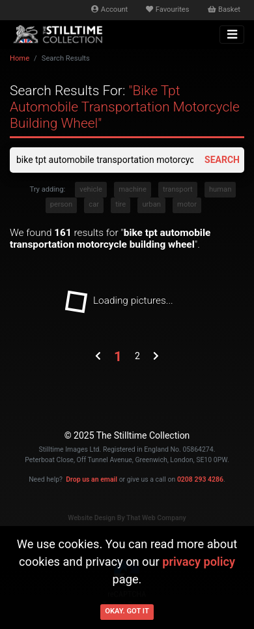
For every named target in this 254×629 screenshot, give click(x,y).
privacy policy (198, 561)
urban (151, 204)
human (220, 189)
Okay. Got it (127, 611)
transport (178, 189)
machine (133, 189)
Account (109, 9)
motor (187, 204)
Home (19, 58)
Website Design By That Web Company (127, 518)
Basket (224, 9)
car (94, 204)
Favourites (167, 9)
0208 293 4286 (200, 479)
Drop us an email (91, 479)
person (61, 204)
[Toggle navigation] (231, 34)
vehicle (90, 189)
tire (120, 204)
